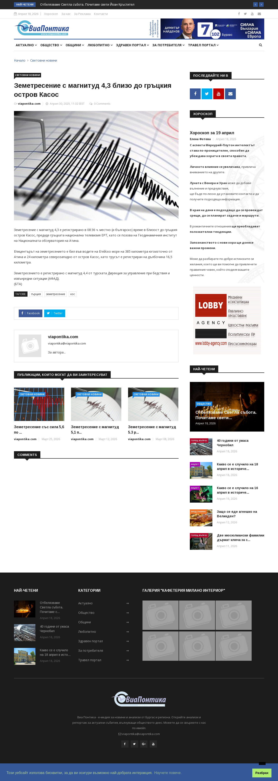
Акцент (195, 464)
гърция (36, 294)
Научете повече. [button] (168, 773)
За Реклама (82, 14)
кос (72, 294)
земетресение (55, 294)
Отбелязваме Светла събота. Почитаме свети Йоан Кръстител (87, 4)
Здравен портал (132, 45)
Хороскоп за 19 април (212, 133)
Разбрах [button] (262, 773)
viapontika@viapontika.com (67, 343)
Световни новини (43, 60)
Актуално (26, 45)
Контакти (101, 14)
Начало (19, 60)
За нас (66, 14)
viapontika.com (29, 104)
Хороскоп (51, 14)
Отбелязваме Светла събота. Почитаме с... (51, 607)
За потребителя (168, 45)
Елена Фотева (200, 139)
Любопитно (100, 45)
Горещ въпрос (199, 440)
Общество (51, 45)
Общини (75, 45)
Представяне (198, 511)
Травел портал (203, 45)
